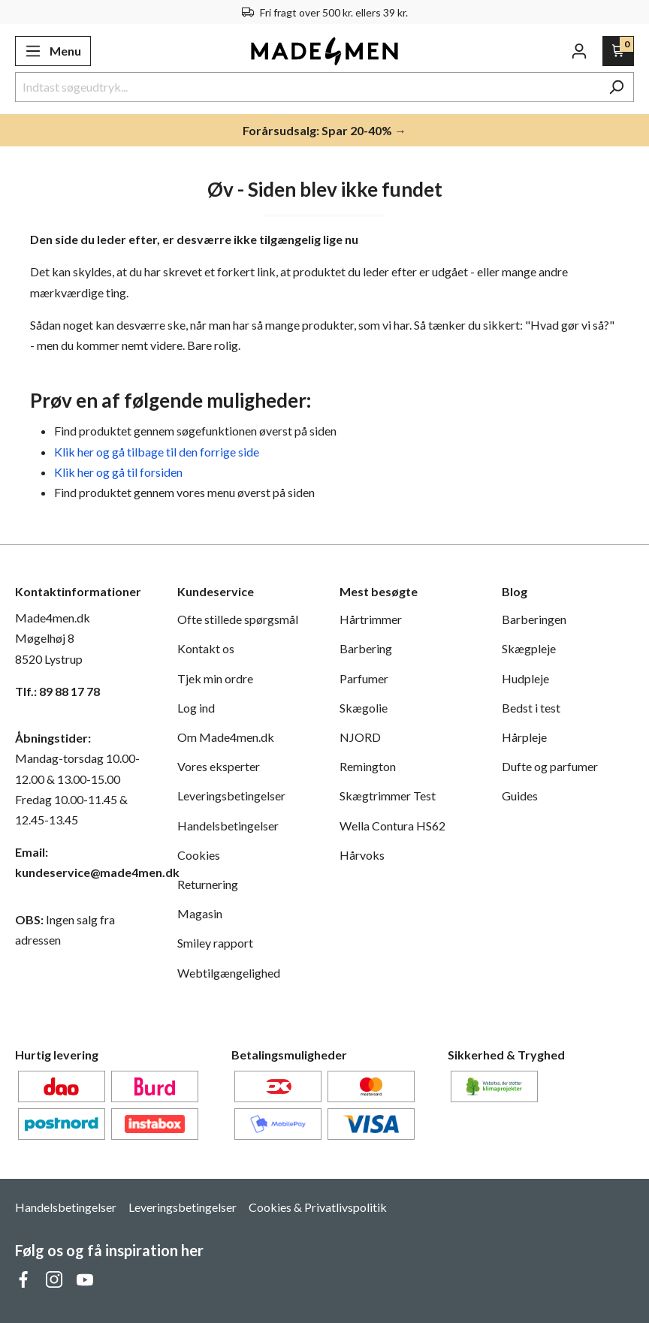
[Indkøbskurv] (618, 51)
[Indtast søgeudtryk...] (307, 87)
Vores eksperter (218, 766)
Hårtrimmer (371, 619)
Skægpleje (529, 648)
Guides (520, 795)
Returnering (207, 884)
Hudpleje (525, 678)
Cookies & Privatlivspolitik (318, 1207)
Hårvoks (362, 855)
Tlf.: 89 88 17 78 (57, 691)
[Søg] (616, 87)
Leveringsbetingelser (231, 795)
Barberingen (534, 619)
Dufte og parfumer (550, 766)
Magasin (199, 913)
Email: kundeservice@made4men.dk (81, 862)
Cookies (198, 855)
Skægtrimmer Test (388, 795)
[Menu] (53, 51)
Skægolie (364, 708)
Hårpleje (524, 737)
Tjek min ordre (215, 678)
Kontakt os (205, 648)
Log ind (196, 708)
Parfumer (364, 678)
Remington (368, 766)
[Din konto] (579, 51)
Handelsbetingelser (228, 825)
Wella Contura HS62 (392, 825)
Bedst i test (531, 708)
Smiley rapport (215, 943)
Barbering (366, 648)
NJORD (360, 737)
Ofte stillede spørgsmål (237, 619)
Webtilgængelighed (228, 973)
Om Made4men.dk (225, 737)
